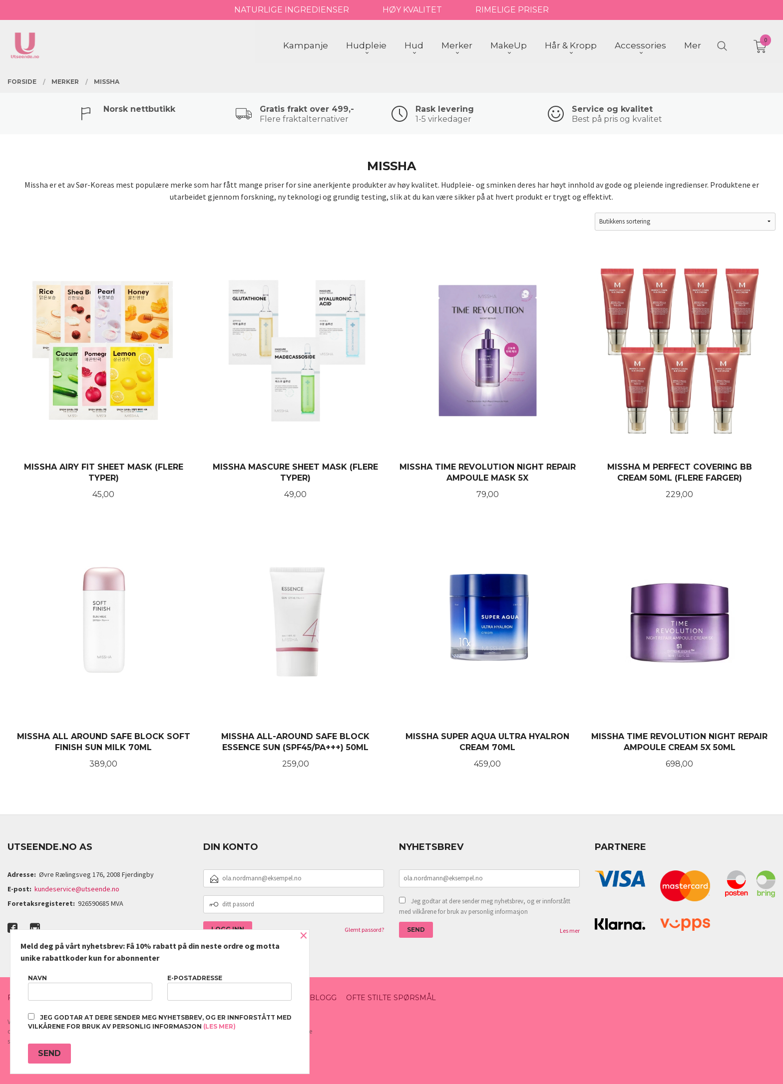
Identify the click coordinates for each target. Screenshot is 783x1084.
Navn (90, 987)
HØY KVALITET (412, 9)
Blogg (323, 997)
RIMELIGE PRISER (512, 9)
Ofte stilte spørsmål (391, 997)
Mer (692, 45)
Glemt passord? (364, 929)
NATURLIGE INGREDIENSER (291, 9)
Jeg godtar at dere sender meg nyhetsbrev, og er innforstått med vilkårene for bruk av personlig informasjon (484, 906)
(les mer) (219, 1026)
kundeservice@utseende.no (76, 888)
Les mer (570, 930)
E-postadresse (229, 987)
